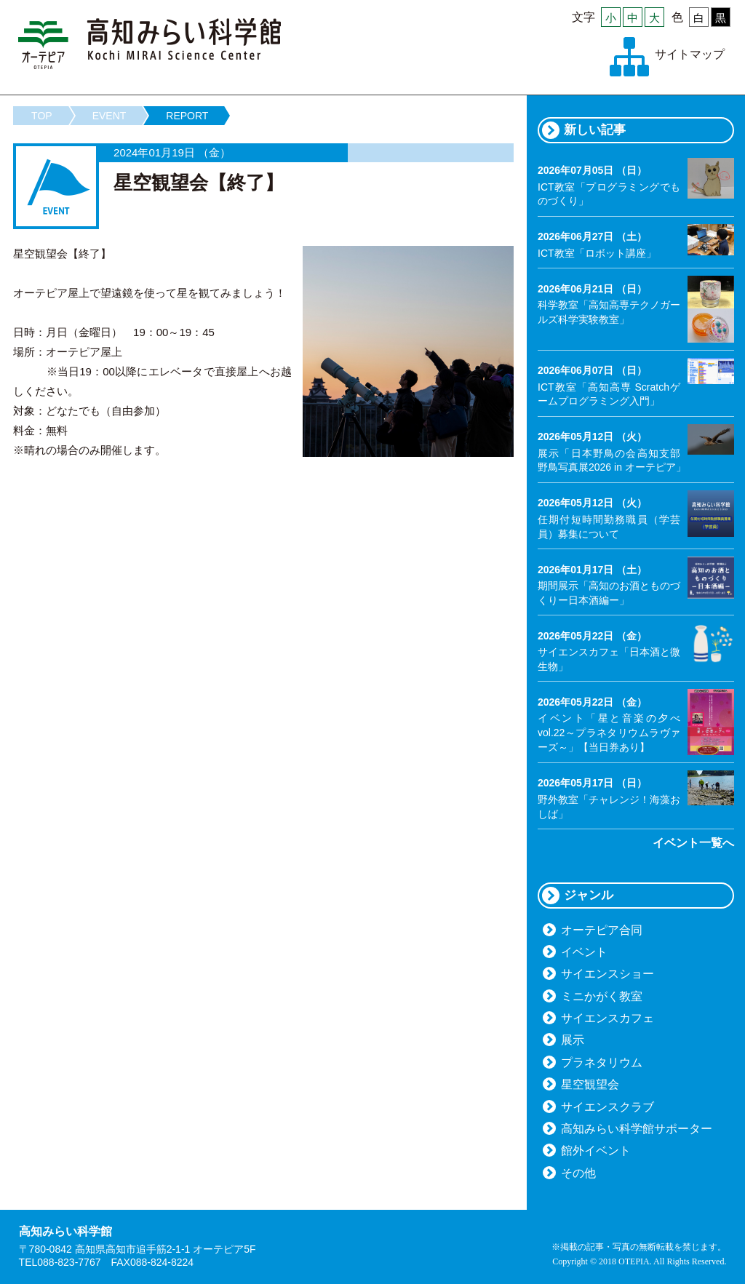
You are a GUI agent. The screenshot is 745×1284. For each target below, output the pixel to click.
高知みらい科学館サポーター (636, 1128)
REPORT (187, 115)
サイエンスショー (607, 974)
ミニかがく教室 (601, 996)
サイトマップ (690, 54)
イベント (584, 952)
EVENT (109, 115)
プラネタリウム (601, 1062)
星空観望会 (590, 1084)
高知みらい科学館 (150, 43)
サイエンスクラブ (607, 1107)
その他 (578, 1173)
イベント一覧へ (693, 843)
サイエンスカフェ (607, 1018)
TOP (41, 115)
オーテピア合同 (601, 930)
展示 (572, 1040)
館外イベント (596, 1150)
